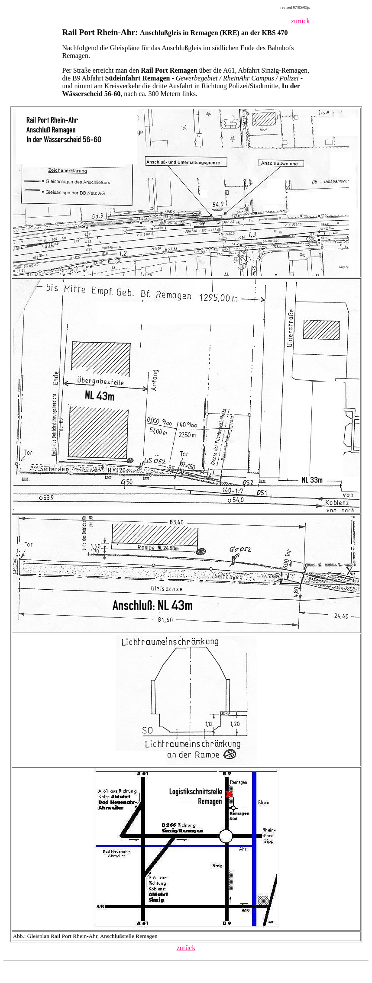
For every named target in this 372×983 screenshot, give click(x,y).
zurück (300, 21)
